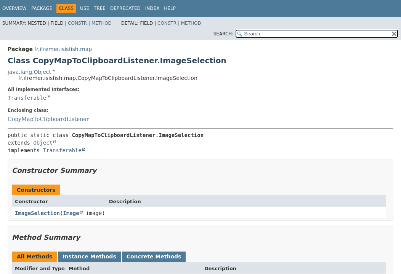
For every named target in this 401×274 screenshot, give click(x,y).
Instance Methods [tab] (89, 256)
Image (71, 213)
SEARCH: (223, 34)
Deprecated (125, 8)
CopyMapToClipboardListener (48, 119)
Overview (14, 8)
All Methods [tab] (34, 256)
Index (152, 8)
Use (84, 8)
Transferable (27, 98)
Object (43, 143)
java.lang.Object (29, 72)
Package (41, 8)
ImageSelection (37, 213)
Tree (100, 8)
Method (101, 23)
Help (170, 8)
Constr (77, 23)
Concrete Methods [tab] (154, 256)
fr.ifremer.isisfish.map (63, 49)
